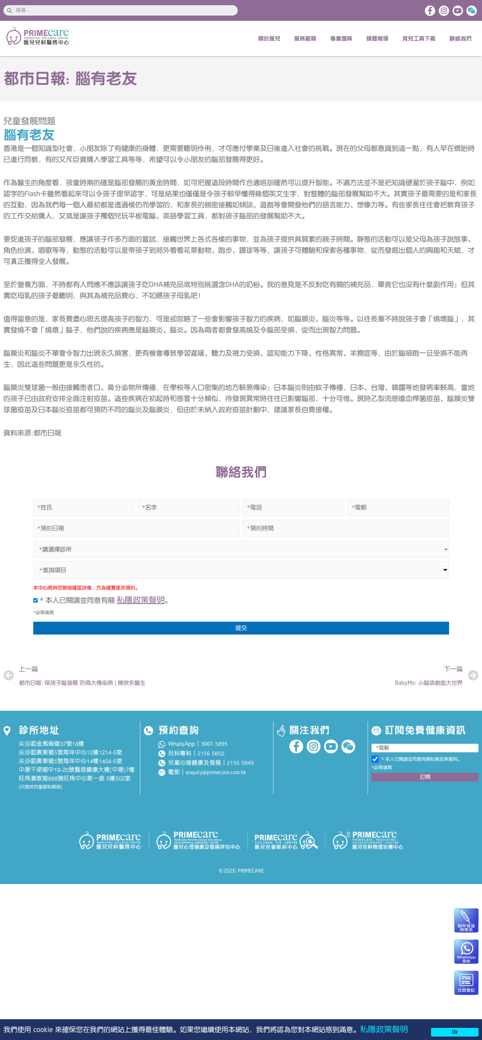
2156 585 (209, 754)
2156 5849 (240, 763)
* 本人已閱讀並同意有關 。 (102, 600)
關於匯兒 (269, 38)
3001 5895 (214, 744)
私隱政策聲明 (384, 1029)
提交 (241, 627)
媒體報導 (377, 38)
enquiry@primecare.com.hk (216, 772)
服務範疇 (305, 38)
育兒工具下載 (419, 38)
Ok (455, 1032)
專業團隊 (341, 38)
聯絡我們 (460, 38)
